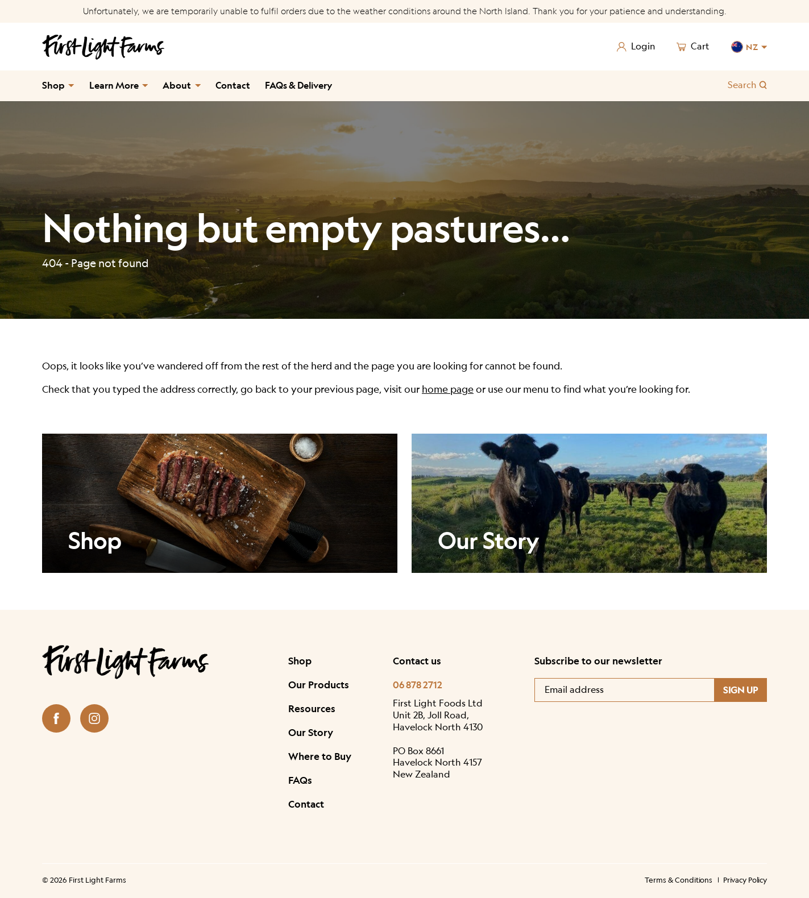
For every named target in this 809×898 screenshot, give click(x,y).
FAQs (300, 780)
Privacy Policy (745, 879)
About (177, 85)
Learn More (114, 85)
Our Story (310, 732)
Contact (232, 85)
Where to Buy (319, 756)
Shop (53, 85)
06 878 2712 (417, 685)
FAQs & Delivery (298, 85)
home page (448, 389)
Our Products (318, 685)
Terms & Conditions (678, 879)
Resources (311, 708)
